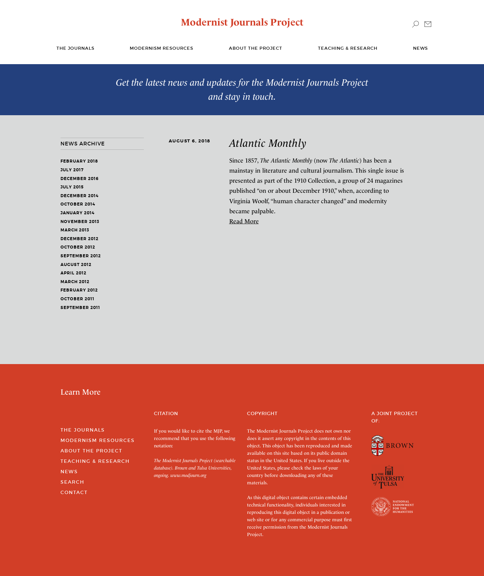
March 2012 (75, 281)
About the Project (255, 48)
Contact (74, 492)
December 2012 (79, 238)
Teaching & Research (347, 48)
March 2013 (75, 230)
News (420, 48)
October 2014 (78, 204)
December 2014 (79, 195)
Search (72, 482)
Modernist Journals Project (242, 22)
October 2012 (78, 247)
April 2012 (73, 273)
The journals (75, 48)
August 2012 (76, 264)
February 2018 (79, 161)
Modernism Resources (161, 48)
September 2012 (81, 256)
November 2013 (80, 221)
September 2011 (80, 307)
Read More (244, 221)
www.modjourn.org (188, 475)
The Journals (83, 430)
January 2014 (77, 213)
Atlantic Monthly (268, 143)
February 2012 (79, 290)
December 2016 (80, 178)
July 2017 (72, 170)
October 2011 (77, 299)
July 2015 (72, 187)
